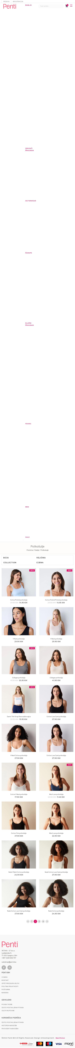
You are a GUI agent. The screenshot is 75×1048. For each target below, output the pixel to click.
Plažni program (26, 324)
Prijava (6, 1)
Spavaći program (26, 149)
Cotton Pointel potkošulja (18, 600)
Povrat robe (7, 1005)
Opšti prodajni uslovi (10, 983)
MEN (26, 507)
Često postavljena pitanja (13, 1008)
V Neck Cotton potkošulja (18, 755)
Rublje (26, 5)
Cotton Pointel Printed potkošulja (56, 600)
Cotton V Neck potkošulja (18, 794)
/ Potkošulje (44, 550)
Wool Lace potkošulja (56, 794)
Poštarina (6, 990)
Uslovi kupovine (8, 1011)
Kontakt (5, 980)
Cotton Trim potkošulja (18, 833)
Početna (30, 550)
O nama (4, 977)
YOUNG (26, 424)
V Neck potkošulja (19, 639)
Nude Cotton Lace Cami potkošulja (56, 872)
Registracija (19, 1)
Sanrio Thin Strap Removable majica (19, 716)
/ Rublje (36, 550)
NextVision (60, 1038)
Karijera (5, 993)
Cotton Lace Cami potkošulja (56, 716)
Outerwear (26, 201)
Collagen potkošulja (18, 678)
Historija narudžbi (9, 1026)
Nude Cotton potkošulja (56, 911)
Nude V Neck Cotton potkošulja (19, 872)
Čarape (26, 253)
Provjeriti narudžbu (10, 1029)
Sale (26, 537)
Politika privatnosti (10, 987)
